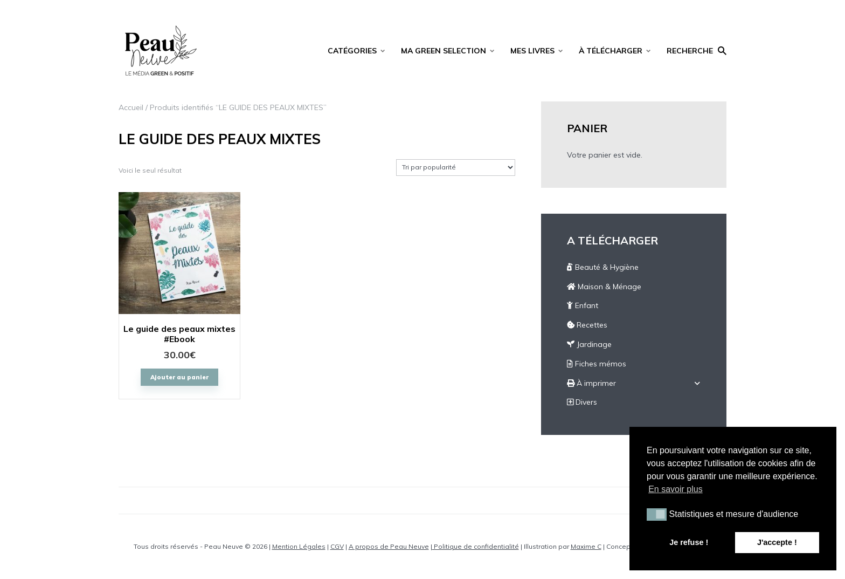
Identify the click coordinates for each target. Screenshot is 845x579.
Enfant (582, 305)
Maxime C (586, 546)
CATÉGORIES (352, 51)
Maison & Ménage (604, 286)
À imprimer (591, 383)
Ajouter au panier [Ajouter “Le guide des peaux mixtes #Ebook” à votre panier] (179, 377)
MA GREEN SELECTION (443, 51)
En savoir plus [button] (675, 489)
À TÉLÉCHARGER (610, 51)
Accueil (131, 107)
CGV (337, 546)
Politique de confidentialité (475, 546)
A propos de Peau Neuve (389, 546)
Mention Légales (298, 546)
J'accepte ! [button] (777, 542)
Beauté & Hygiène (603, 267)
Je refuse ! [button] (688, 542)
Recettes (587, 325)
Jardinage (589, 344)
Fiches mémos (596, 364)
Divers (582, 402)
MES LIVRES (532, 51)
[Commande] (455, 167)
